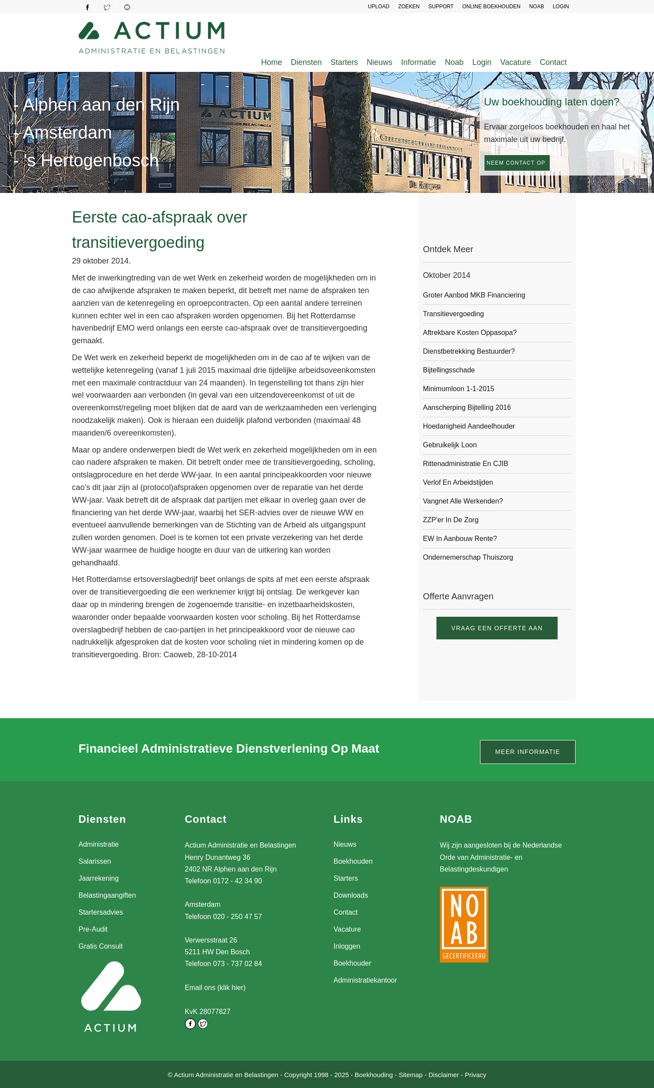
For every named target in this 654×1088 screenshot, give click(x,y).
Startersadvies (100, 912)
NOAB (536, 6)
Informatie (418, 62)
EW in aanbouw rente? (460, 538)
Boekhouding (373, 1074)
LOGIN (561, 6)
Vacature (515, 62)
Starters (344, 62)
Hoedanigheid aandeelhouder (469, 426)
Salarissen (94, 861)
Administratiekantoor (365, 980)
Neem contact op (516, 163)
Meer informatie (527, 751)
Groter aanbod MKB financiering (474, 295)
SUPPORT (440, 6)
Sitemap (410, 1074)
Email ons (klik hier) (215, 987)
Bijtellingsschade (449, 370)
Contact (553, 62)
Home (271, 62)
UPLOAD (378, 6)
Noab (454, 62)
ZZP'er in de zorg (451, 520)
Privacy (475, 1074)
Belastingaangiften (107, 895)
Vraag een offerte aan (497, 628)
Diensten (306, 62)
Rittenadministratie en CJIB (465, 463)
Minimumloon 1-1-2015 (458, 388)
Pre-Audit (93, 929)
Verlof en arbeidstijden (458, 482)
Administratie (98, 844)
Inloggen (347, 946)
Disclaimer (444, 1074)
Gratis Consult (100, 946)
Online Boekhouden (491, 6)
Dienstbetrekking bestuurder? (469, 351)
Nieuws (379, 62)
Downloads (351, 895)
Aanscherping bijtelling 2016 (467, 407)
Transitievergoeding (453, 314)
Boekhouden (353, 861)
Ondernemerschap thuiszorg (468, 557)
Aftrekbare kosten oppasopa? (470, 332)
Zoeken (408, 6)
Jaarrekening (98, 878)
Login (481, 62)
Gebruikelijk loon (450, 445)
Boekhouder (352, 963)
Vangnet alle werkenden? (463, 501)
